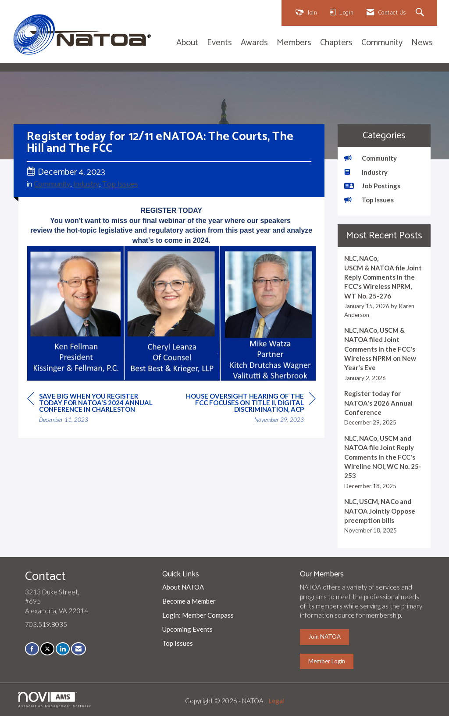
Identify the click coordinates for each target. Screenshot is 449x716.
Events (219, 43)
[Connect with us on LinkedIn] (63, 648)
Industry (86, 184)
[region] (250, 409)
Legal (276, 701)
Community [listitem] (370, 158)
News (422, 43)
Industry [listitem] (366, 172)
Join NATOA (324, 636)
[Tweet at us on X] (47, 648)
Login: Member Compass (198, 615)
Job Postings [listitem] (372, 186)
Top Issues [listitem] (369, 200)
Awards (254, 43)
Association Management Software (55, 700)
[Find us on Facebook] (32, 648)
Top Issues (120, 184)
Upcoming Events (187, 629)
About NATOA (183, 587)
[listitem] (384, 286)
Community (382, 43)
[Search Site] (421, 13)
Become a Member (189, 601)
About (187, 43)
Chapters (336, 43)
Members (294, 43)
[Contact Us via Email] (78, 648)
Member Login (326, 661)
